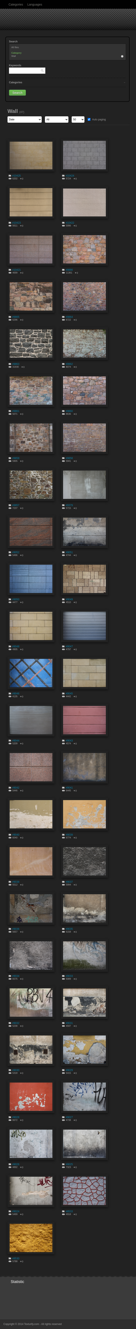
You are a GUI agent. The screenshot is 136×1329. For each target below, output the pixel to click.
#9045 (69, 693)
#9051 (69, 552)
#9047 (69, 646)
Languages (34, 4)
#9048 (15, 646)
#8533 (69, 1211)
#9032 (15, 1023)
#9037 (69, 881)
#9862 (69, 364)
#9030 (15, 1070)
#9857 (15, 505)
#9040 (15, 834)
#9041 (69, 787)
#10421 (16, 269)
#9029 (69, 1070)
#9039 (69, 834)
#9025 (69, 1164)
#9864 (69, 316)
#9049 (69, 599)
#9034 (15, 976)
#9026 (15, 1164)
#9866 (69, 269)
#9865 (15, 316)
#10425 (16, 175)
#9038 (15, 881)
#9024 (15, 1211)
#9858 (69, 458)
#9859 (15, 458)
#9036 (15, 928)
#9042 (15, 787)
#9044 (15, 740)
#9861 (15, 411)
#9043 (69, 740)
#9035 (69, 928)
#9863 (15, 364)
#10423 (16, 222)
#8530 (15, 1258)
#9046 (15, 693)
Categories (16, 4)
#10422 (70, 222)
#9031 (69, 1023)
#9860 (69, 411)
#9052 (15, 552)
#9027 (69, 1117)
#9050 (15, 599)
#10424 (70, 175)
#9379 (69, 505)
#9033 (69, 976)
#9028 (15, 1117)
